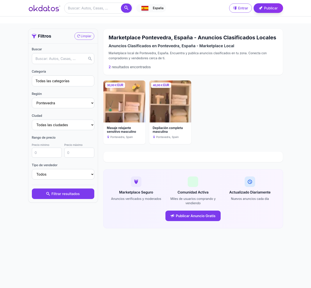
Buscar (37, 49)
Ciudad (37, 115)
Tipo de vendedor (45, 165)
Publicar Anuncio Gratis (193, 216)
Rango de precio (44, 137)
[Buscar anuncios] (98, 8)
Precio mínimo (40, 145)
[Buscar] (126, 8)
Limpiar (84, 36)
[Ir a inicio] (44, 8)
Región (37, 94)
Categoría (39, 71)
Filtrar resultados (63, 194)
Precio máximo (73, 145)
